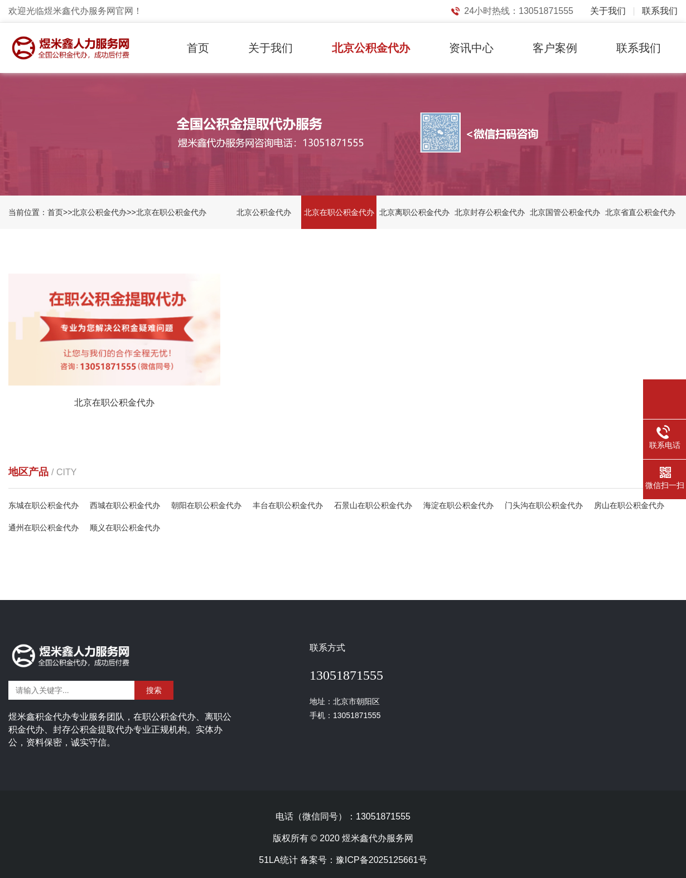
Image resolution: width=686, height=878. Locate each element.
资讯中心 (471, 48)
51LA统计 (278, 860)
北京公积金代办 (371, 48)
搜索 (154, 690)
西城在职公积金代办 (125, 505)
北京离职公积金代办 (414, 212)
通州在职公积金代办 (43, 527)
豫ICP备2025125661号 (381, 860)
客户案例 (555, 48)
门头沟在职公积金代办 (544, 505)
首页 (198, 48)
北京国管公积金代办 (565, 212)
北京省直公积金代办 (640, 212)
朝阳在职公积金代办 (206, 505)
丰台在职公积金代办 (288, 505)
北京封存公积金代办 (490, 212)
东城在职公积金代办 (43, 505)
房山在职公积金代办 (629, 505)
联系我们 (660, 11)
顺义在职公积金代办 (125, 527)
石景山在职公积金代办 (373, 505)
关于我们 (608, 11)
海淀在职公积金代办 (458, 505)
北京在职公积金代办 (171, 212)
